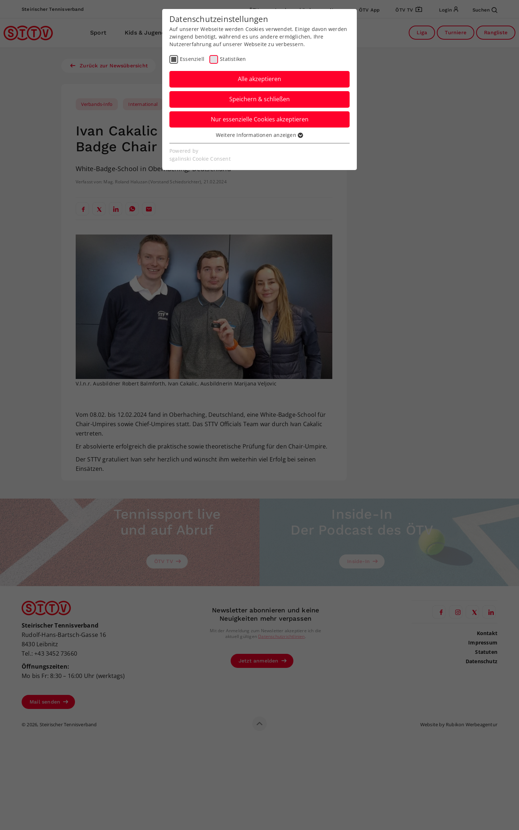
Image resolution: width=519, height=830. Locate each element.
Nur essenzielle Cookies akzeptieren (260, 119)
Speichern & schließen (259, 99)
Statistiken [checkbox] (233, 58)
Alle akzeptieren (259, 79)
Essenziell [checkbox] (192, 58)
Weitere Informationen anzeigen (259, 134)
